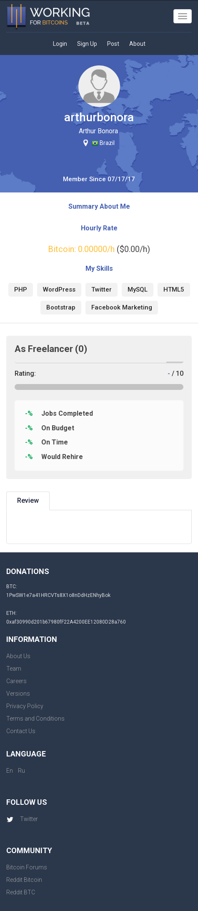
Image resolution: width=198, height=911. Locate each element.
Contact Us (20, 731)
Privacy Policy (24, 706)
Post (113, 43)
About (137, 43)
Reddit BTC (20, 892)
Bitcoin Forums (26, 867)
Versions (18, 693)
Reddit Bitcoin (24, 879)
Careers (16, 681)
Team (13, 668)
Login (60, 43)
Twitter (22, 819)
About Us (18, 656)
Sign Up (87, 43)
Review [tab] (28, 500)
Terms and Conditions (35, 718)
